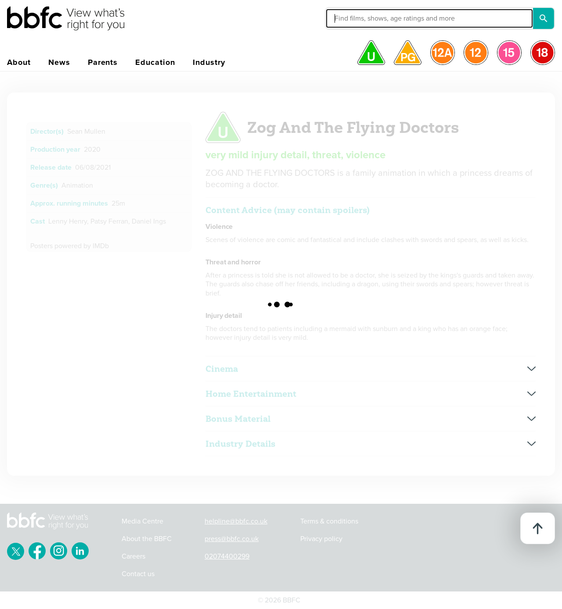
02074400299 (227, 556)
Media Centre (142, 521)
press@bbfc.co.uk (232, 538)
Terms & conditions (329, 521)
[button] (363, 18)
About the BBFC (147, 538)
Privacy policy (321, 538)
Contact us (138, 574)
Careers (133, 556)
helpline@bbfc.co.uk (236, 521)
